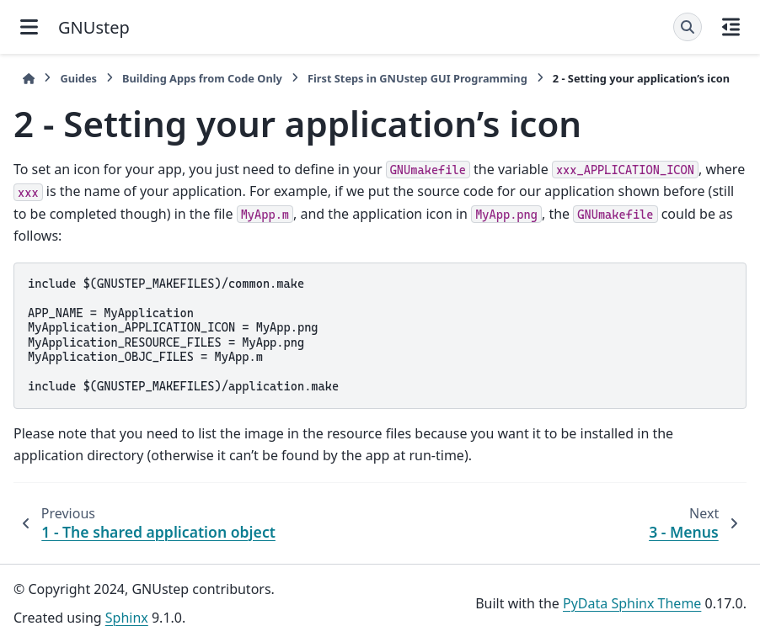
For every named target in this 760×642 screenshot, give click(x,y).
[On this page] (731, 27)
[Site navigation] (29, 27)
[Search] (687, 27)
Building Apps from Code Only (202, 78)
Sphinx (126, 617)
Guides (78, 78)
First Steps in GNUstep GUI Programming (417, 78)
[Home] (29, 79)
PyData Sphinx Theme (632, 603)
